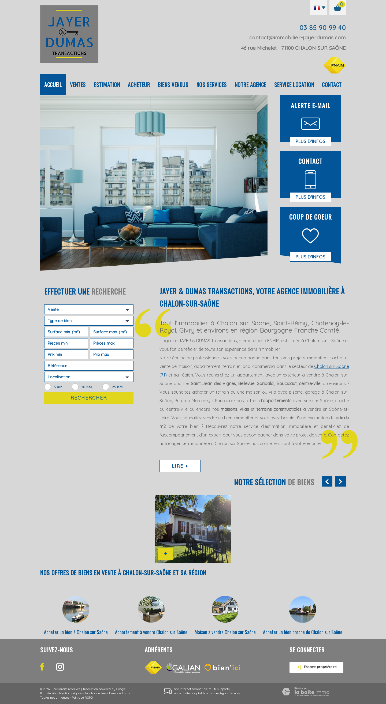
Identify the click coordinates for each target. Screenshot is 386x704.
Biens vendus (173, 85)
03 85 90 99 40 (322, 28)
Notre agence (250, 85)
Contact (332, 85)
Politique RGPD (82, 697)
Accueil (53, 85)
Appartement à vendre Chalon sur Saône (151, 631)
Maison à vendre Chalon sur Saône (225, 631)
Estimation (107, 85)
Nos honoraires (95, 693)
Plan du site (48, 693)
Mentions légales (71, 693)
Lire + (180, 466)
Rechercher (88, 398)
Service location (294, 85)
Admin (123, 693)
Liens (112, 693)
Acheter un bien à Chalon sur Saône (76, 631)
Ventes (78, 85)
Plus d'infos (310, 141)
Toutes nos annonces (54, 697)
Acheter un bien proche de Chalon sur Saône (302, 631)
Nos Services (211, 85)
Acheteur (139, 85)
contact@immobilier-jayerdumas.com (297, 37)
